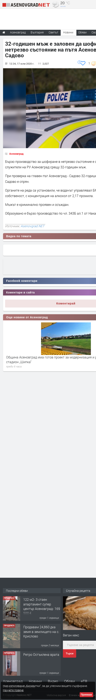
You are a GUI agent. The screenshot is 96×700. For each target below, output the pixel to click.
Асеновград (16, 153)
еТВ (84, 681)
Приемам (86, 694)
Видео (53, 681)
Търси (69, 653)
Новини (68, 32)
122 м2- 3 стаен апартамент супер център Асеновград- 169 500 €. (41, 606)
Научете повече (13, 690)
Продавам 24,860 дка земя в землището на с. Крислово (41, 631)
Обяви (69, 681)
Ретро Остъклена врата (41, 654)
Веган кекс (71, 635)
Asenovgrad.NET (32, 226)
